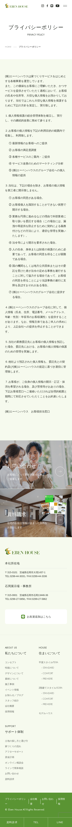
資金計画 (9, 757)
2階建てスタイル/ (50, 688)
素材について (12, 678)
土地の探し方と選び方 (16, 741)
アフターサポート (14, 751)
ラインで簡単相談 (14, 768)
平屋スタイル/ (48, 662)
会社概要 (9, 706)
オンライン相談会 (14, 762)
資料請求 (9, 779)
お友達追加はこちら (36, 617)
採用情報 (9, 711)
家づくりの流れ (13, 746)
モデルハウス (46, 713)
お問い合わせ (12, 773)
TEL (36, 822)
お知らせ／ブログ (14, 695)
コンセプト (11, 662)
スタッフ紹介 (12, 700)
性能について (12, 667)
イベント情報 (12, 689)
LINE (60, 822)
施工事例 (9, 684)
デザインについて (14, 673)
